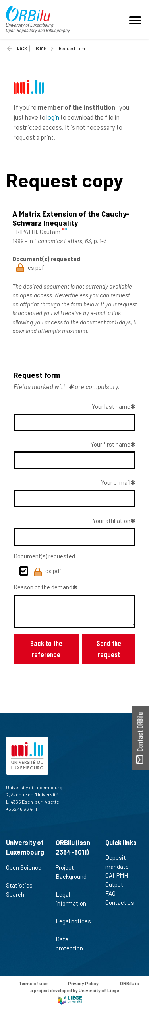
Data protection (73, 943)
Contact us (123, 902)
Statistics (22, 885)
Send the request (109, 648)
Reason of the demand (43, 587)
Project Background (71, 876)
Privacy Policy (83, 983)
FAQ (113, 893)
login (52, 117)
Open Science (23, 872)
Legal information (71, 903)
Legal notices (73, 925)
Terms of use (33, 983)
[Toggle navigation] (136, 19)
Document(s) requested (44, 556)
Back (22, 48)
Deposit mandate (120, 862)
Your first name (110, 444)
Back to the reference (46, 648)
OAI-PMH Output (117, 880)
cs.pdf (47, 572)
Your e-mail (115, 482)
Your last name (111, 406)
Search (18, 894)
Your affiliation (111, 520)
